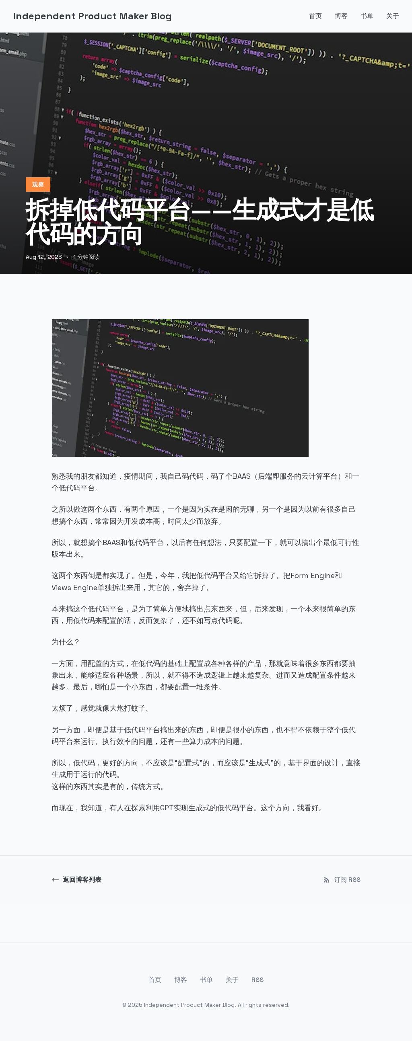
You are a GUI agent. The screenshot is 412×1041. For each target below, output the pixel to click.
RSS (257, 979)
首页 (315, 16)
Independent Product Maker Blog (92, 16)
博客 (341, 16)
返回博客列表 (76, 879)
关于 (392, 16)
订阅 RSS (341, 879)
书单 (366, 16)
